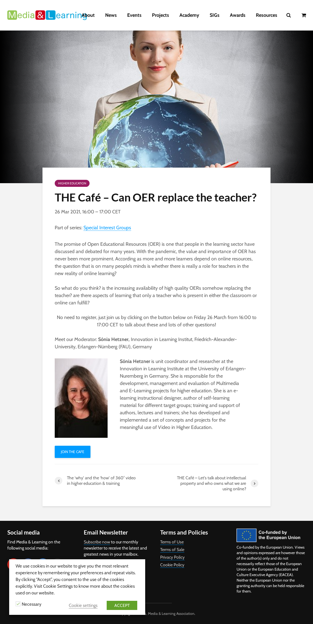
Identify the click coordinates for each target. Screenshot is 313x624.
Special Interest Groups (107, 227)
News (111, 15)
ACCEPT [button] (122, 605)
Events (134, 15)
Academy (189, 15)
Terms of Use (172, 542)
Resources (266, 15)
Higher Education (72, 183)
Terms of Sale (172, 549)
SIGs (214, 15)
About (88, 15)
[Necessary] (18, 603)
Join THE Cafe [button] (72, 451)
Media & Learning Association (171, 613)
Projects (160, 15)
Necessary (31, 604)
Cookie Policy (172, 565)
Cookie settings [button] (83, 605)
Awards (237, 15)
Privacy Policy (172, 557)
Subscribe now (97, 542)
